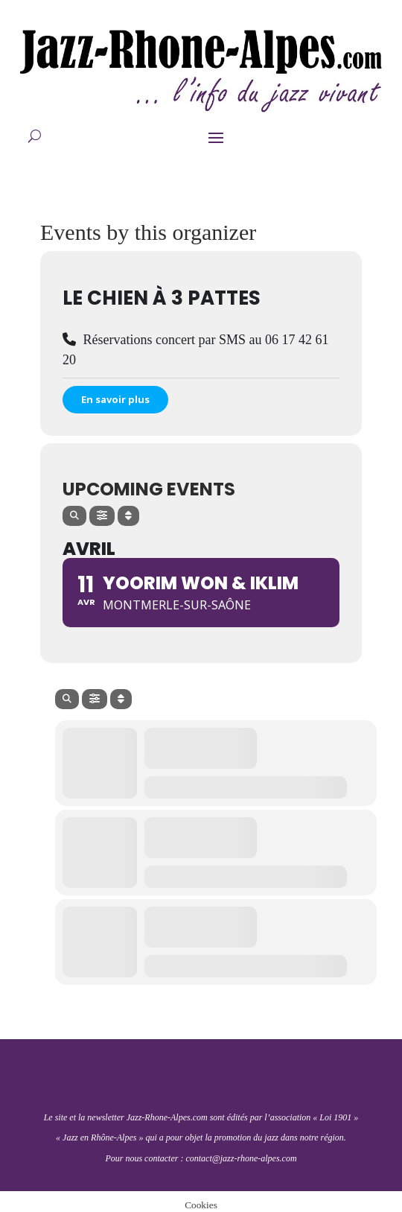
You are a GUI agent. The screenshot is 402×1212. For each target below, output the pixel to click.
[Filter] (102, 516)
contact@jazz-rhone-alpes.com (240, 1158)
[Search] (74, 516)
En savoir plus (115, 399)
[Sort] (128, 516)
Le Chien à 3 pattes (162, 298)
